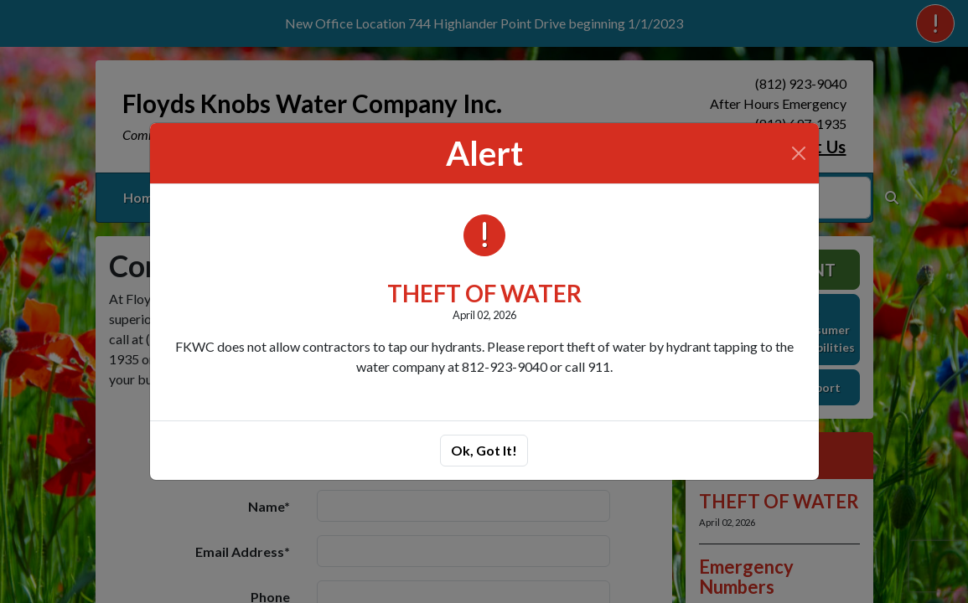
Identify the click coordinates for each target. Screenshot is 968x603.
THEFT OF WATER (484, 293)
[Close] (798, 153)
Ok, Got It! (484, 450)
